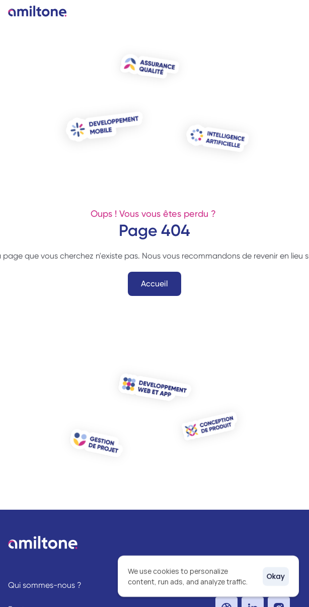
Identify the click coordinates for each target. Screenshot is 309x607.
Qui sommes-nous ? (45, 585)
